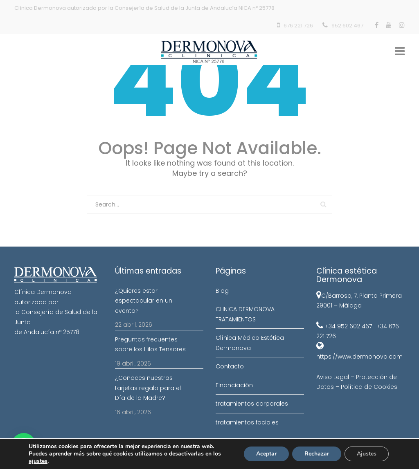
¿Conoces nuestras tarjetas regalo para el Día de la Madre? (148, 388)
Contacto (230, 366)
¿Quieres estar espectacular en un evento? (143, 301)
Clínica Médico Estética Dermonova (250, 343)
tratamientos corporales (252, 403)
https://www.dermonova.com (359, 356)
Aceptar (266, 454)
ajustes (38, 461)
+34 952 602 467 (348, 326)
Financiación (234, 385)
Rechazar (316, 454)
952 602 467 (347, 25)
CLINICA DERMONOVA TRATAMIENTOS (245, 314)
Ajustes (366, 454)
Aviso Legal (332, 377)
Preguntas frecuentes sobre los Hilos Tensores (150, 344)
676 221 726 (298, 25)
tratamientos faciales (247, 422)
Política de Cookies (369, 387)
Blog (222, 291)
